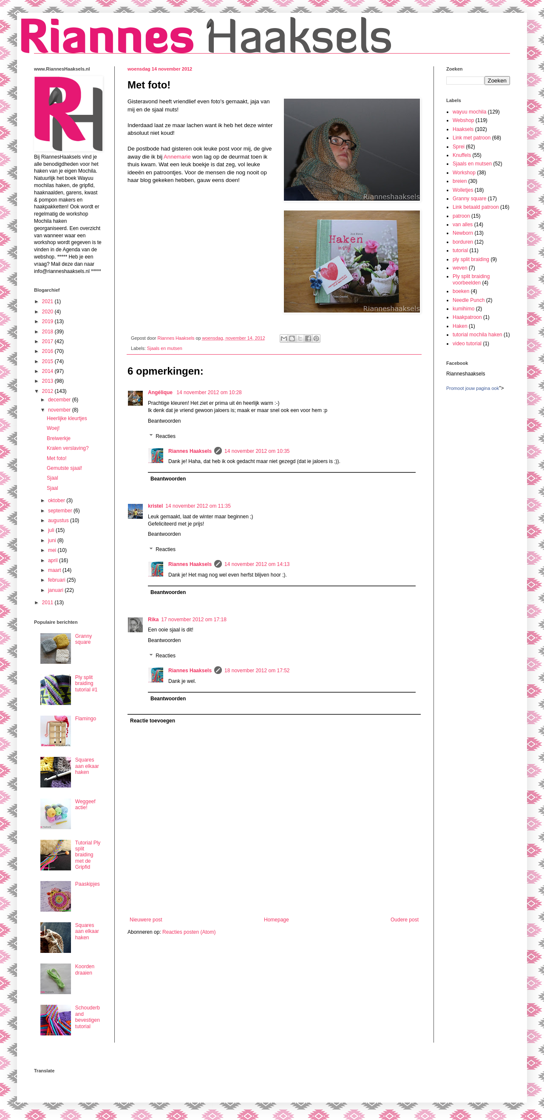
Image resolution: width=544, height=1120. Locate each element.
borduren (463, 242)
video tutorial (467, 344)
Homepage (276, 920)
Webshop (463, 120)
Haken (460, 326)
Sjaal (52, 478)
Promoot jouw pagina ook (472, 388)
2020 (48, 312)
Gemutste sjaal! (64, 468)
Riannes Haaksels (190, 451)
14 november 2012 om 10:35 (256, 451)
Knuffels (462, 155)
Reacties (166, 436)
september (61, 511)
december (60, 400)
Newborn (463, 233)
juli (52, 530)
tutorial (460, 250)
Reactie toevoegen (152, 721)
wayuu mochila (469, 112)
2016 (48, 351)
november (60, 410)
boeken (461, 291)
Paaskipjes (87, 884)
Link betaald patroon (476, 207)
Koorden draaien (84, 969)
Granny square (83, 639)
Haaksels (463, 129)
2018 (48, 332)
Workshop (464, 173)
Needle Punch (468, 300)
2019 (48, 321)
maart (55, 570)
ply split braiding (471, 259)
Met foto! (57, 458)
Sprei (459, 147)
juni (52, 540)
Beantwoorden (164, 421)
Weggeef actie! (85, 804)
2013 (48, 381)
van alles (463, 224)
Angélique (161, 392)
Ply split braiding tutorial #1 (86, 683)
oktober (57, 500)
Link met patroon (471, 138)
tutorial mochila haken (477, 335)
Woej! (53, 428)
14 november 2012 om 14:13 (256, 564)
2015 (48, 361)
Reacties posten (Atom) (188, 932)
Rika (153, 620)
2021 (48, 301)
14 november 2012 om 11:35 (197, 506)
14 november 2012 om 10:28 (208, 392)
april (53, 560)
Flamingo (85, 719)
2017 (48, 341)
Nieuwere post (146, 920)
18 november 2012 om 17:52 (256, 671)
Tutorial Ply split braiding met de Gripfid (88, 855)
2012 (48, 391)
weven (460, 268)
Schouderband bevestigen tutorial (87, 1017)
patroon (461, 216)
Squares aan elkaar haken (87, 766)
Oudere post (405, 920)
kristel (155, 506)
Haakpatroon (467, 317)
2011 (48, 602)
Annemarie (177, 157)
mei (53, 550)
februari (57, 580)
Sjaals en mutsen (164, 348)
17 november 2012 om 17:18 (193, 620)
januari (56, 590)
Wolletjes (463, 190)
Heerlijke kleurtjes (67, 418)
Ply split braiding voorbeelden (471, 279)
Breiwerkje (59, 438)
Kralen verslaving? (68, 448)
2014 (48, 371)
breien (460, 181)
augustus (59, 520)
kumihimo (463, 309)
